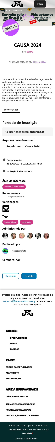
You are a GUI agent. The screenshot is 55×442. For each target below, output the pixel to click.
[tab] (11, 109)
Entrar (40, 4)
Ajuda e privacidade (22, 389)
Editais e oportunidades (19, 367)
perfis (11, 343)
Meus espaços (13, 378)
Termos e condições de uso (20, 404)
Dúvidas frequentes (17, 396)
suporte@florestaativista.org (19, 301)
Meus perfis (12, 372)
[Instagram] (28, 71)
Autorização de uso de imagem (22, 415)
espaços (12, 349)
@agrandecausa (16, 196)
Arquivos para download (18, 140)
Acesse (11, 331)
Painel (11, 360)
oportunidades (16, 337)
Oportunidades (13, 10)
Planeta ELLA (39, 61)
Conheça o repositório (27, 438)
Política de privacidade (18, 409)
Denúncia (10, 276)
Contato (28, 276)
